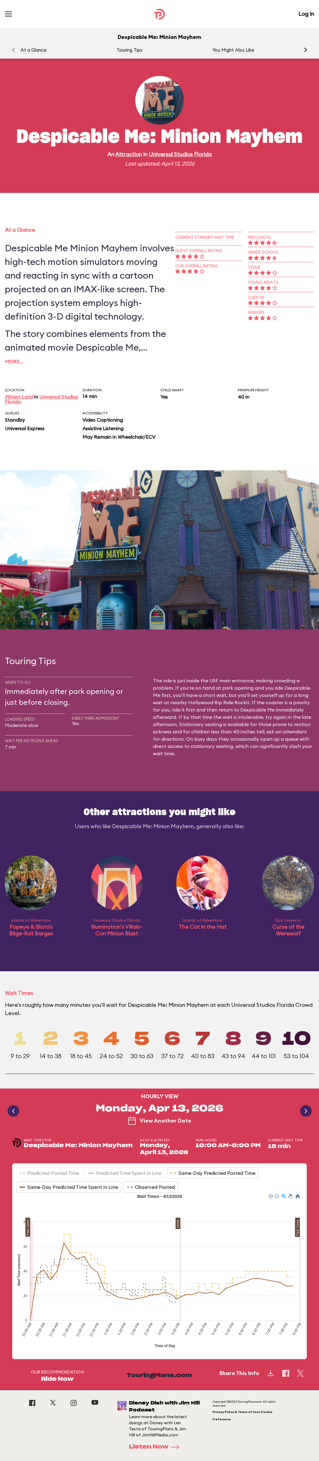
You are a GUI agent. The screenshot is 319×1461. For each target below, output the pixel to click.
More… (14, 361)
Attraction (128, 154)
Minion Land (19, 397)
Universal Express (24, 428)
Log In (306, 13)
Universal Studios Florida (180, 154)
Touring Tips (129, 50)
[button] (305, 49)
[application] (159, 1272)
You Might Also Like (233, 50)
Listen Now (156, 1447)
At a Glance (34, 50)
